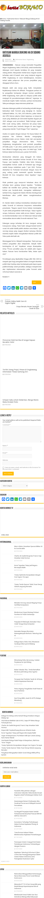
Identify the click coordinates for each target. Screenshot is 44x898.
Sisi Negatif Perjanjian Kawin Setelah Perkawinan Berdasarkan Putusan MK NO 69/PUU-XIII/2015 (28, 814)
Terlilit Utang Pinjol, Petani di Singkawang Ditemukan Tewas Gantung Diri (20, 371)
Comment (6, 425)
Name (5, 445)
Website (5, 460)
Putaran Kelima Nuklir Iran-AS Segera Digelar (17, 301)
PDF (36, 282)
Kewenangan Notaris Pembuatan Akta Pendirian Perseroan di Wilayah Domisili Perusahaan (27, 803)
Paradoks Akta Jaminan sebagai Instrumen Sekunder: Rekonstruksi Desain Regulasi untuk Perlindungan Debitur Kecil (28, 793)
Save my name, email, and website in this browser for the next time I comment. (22, 468)
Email (5, 453)
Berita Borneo (7, 712)
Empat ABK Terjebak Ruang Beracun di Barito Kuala (18, 730)
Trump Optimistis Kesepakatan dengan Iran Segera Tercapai (21, 745)
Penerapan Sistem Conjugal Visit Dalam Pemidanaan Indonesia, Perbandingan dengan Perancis (27, 844)
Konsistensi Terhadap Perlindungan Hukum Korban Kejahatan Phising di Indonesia (26, 824)
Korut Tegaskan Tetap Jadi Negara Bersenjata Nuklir (18, 733)
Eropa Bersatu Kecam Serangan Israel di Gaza (27, 306)
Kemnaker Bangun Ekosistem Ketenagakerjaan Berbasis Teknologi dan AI (28, 633)
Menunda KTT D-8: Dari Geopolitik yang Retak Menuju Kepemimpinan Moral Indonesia (27, 886)
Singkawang (30, 59)
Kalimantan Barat (13, 19)
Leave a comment (10, 61)
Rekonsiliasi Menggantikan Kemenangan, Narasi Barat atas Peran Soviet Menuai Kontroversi (28, 876)
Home (3, 19)
